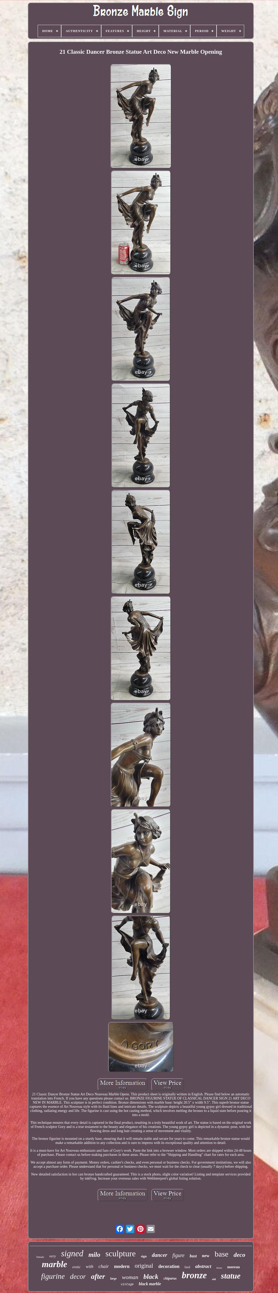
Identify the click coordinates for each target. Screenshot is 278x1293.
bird (187, 1267)
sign (144, 1256)
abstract (203, 1266)
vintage (127, 1284)
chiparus (170, 1278)
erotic (76, 1267)
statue (231, 1275)
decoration (168, 1266)
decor (78, 1276)
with (89, 1266)
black (151, 1276)
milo (94, 1254)
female (40, 1256)
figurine (53, 1276)
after (98, 1276)
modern (122, 1266)
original (144, 1266)
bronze (194, 1275)
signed (72, 1253)
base (221, 1254)
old (214, 1279)
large (113, 1278)
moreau (233, 1267)
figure (178, 1255)
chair (104, 1266)
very (52, 1256)
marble (54, 1264)
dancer (159, 1255)
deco (239, 1254)
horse (219, 1267)
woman (130, 1277)
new (205, 1255)
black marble (150, 1284)
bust (193, 1256)
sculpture (121, 1253)
